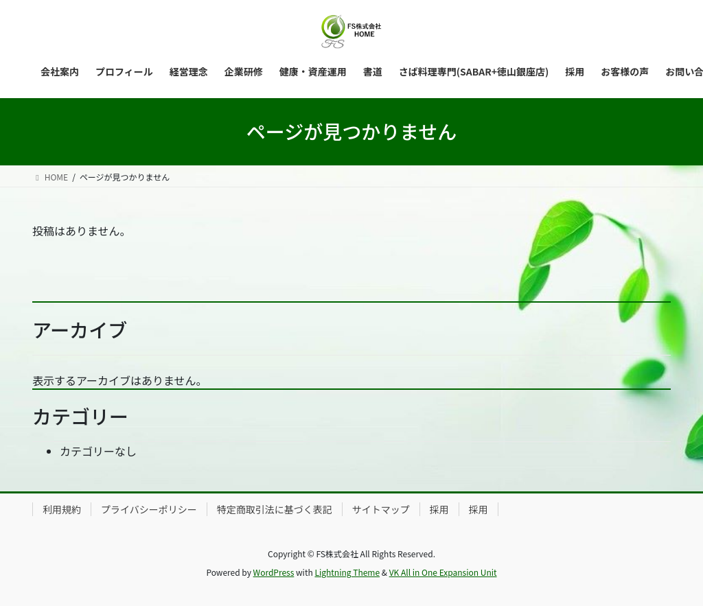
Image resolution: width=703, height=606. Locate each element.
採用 (439, 509)
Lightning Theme (347, 572)
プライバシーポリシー (149, 509)
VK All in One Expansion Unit (443, 572)
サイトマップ (381, 509)
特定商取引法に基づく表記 (274, 509)
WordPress (274, 572)
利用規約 (62, 509)
